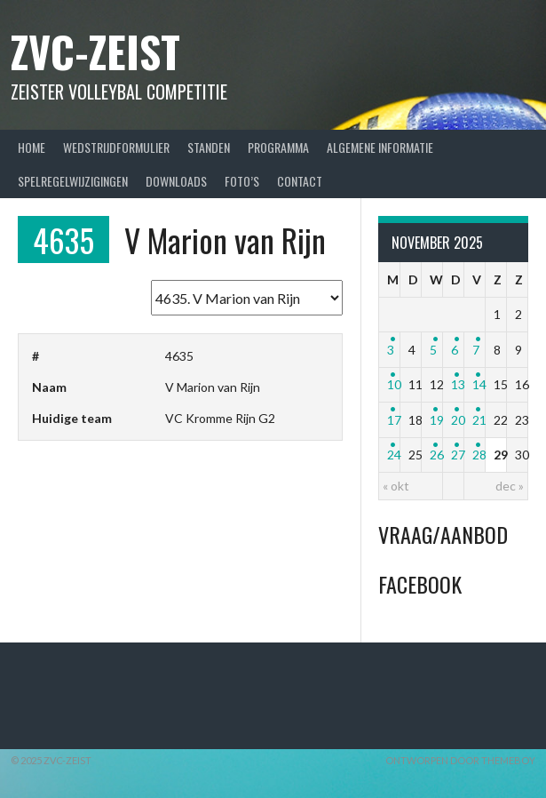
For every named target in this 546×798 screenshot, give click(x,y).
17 (394, 419)
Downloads (176, 181)
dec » (509, 485)
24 (394, 454)
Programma (278, 147)
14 (479, 384)
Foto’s (242, 181)
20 (458, 419)
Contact (299, 181)
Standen (208, 147)
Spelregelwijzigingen (73, 181)
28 (479, 454)
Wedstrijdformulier (116, 147)
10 (394, 384)
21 (479, 419)
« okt (396, 485)
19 (437, 419)
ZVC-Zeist (95, 51)
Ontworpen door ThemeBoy (460, 760)
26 (437, 454)
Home (31, 147)
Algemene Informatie (380, 147)
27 (458, 454)
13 (458, 384)
